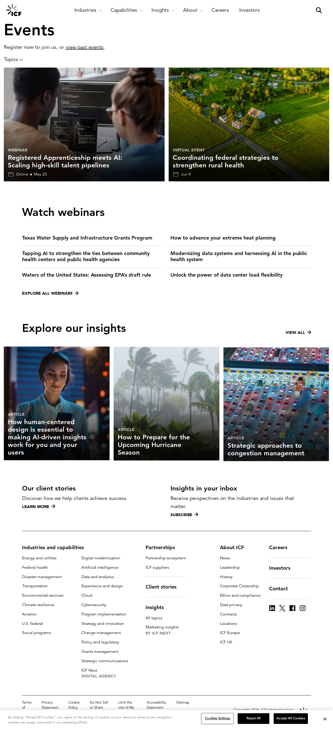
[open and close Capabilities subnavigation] (127, 10)
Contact (281, 588)
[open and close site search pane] (319, 10)
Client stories (164, 587)
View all (298, 356)
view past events (84, 47)
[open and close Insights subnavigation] (163, 10)
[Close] (324, 719)
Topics (13, 59)
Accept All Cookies (290, 719)
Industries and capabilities (56, 547)
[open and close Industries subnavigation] (88, 10)
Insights (158, 607)
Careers (281, 547)
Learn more (38, 506)
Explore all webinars (50, 293)
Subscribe (184, 514)
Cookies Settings (217, 719)
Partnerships (163, 547)
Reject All (253, 719)
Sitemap (182, 702)
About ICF (235, 547)
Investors (282, 568)
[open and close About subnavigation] (193, 10)
